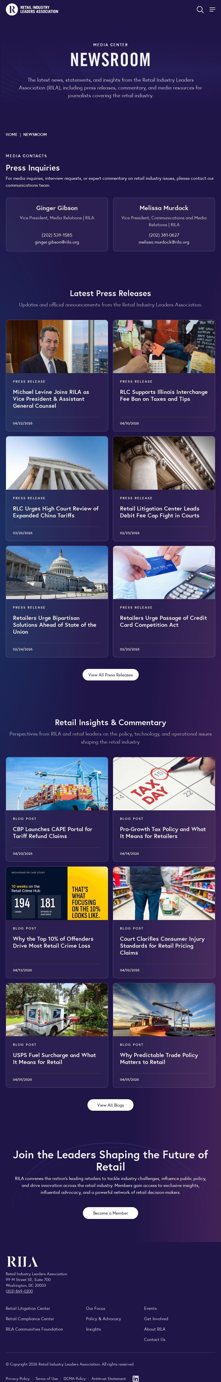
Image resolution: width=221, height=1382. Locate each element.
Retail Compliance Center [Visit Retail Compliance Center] (30, 1318)
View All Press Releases (110, 674)
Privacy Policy (18, 1378)
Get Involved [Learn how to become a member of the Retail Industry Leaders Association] (156, 1318)
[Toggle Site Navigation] (212, 9)
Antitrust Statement (109, 1378)
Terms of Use (47, 1378)
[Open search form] (200, 9)
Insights (93, 1328)
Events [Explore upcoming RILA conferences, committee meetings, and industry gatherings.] (150, 1308)
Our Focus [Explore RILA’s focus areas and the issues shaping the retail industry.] (95, 1308)
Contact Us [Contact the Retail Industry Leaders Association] (154, 1339)
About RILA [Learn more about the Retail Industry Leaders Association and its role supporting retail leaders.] (154, 1328)
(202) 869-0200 (19, 1291)
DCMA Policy (75, 1378)
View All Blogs (110, 1105)
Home (12, 134)
